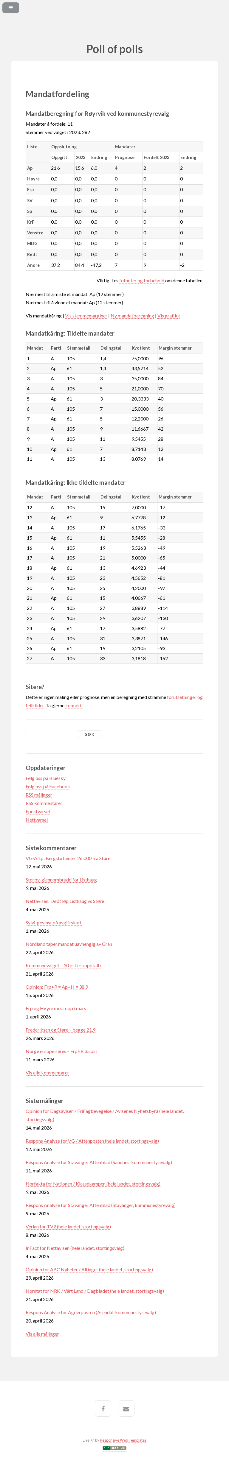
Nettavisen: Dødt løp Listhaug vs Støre (65, 901)
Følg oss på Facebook (48, 786)
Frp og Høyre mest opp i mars (56, 1008)
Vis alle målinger (42, 1334)
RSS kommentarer (44, 803)
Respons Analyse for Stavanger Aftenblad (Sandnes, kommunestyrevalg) (99, 1162)
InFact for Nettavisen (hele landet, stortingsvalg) (75, 1248)
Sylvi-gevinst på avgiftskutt (54, 922)
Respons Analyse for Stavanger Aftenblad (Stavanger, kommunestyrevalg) (101, 1205)
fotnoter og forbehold (141, 280)
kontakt (73, 705)
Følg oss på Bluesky (46, 778)
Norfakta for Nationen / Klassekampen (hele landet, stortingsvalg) (93, 1183)
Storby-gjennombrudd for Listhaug (61, 879)
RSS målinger (39, 794)
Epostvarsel (38, 811)
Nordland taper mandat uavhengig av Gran (69, 944)
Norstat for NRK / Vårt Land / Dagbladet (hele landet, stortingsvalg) (95, 1291)
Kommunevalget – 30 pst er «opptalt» (64, 965)
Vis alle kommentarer (47, 1072)
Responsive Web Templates (123, 1440)
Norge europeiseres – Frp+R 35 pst (61, 1051)
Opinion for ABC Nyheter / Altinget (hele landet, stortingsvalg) (89, 1269)
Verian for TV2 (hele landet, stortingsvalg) (68, 1226)
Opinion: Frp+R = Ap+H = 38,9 (57, 987)
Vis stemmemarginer (86, 315)
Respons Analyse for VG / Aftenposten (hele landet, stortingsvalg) (92, 1141)
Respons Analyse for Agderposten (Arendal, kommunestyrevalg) (91, 1312)
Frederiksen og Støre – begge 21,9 (60, 1029)
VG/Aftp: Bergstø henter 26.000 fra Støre (68, 858)
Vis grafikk (168, 315)
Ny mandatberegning (132, 315)
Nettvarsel (37, 820)
